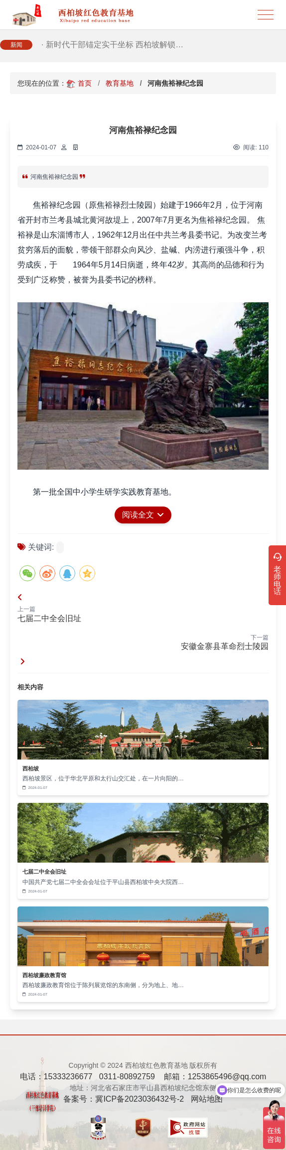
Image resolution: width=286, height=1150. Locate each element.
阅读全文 (143, 515)
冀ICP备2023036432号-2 (139, 1099)
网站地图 (207, 1099)
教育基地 (120, 83)
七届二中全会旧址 (49, 618)
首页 (85, 83)
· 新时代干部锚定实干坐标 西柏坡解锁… (112, 46)
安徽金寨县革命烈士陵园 (225, 646)
